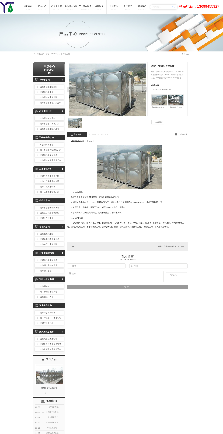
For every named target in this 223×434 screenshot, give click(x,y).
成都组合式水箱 (46, 218)
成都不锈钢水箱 (46, 92)
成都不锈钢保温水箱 (48, 155)
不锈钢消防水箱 (44, 253)
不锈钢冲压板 (43, 111)
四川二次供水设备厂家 (49, 192)
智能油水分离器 (44, 279)
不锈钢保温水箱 (44, 137)
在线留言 (158, 122)
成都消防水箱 (45, 271)
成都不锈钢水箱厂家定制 (50, 103)
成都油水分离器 (46, 297)
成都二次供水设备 (47, 187)
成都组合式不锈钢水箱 (49, 213)
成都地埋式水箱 (46, 234)
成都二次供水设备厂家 (49, 176)
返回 (185, 54)
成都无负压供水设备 (48, 339)
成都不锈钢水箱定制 (48, 87)
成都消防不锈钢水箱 (48, 265)
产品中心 (55, 54)
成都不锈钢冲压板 (47, 118)
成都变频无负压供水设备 (50, 349)
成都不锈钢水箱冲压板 (49, 129)
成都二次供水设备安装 (49, 181)
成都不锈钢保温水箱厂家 (50, 160)
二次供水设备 (43, 169)
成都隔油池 (45, 286)
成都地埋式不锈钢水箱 (49, 239)
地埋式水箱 (42, 227)
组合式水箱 (65, 54)
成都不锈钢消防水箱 (48, 260)
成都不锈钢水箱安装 (48, 97)
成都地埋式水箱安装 (48, 244)
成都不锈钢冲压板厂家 (49, 123)
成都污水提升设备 (47, 313)
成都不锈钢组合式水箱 (49, 207)
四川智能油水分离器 (48, 291)
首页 (47, 54)
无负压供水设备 (44, 332)
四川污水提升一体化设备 (50, 318)
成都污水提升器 (46, 323)
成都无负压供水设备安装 (50, 344)
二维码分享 (183, 134)
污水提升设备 (43, 305)
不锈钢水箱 (42, 80)
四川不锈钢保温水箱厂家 (50, 150)
